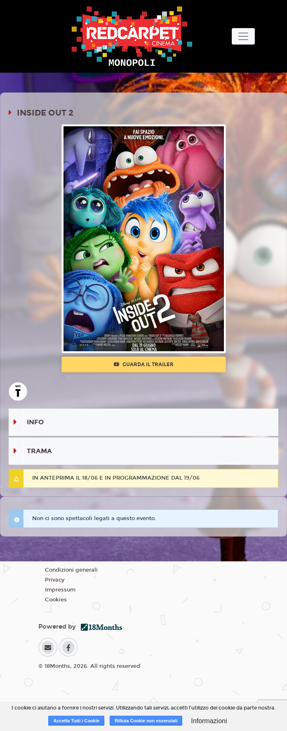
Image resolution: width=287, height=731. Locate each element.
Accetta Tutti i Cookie (76, 720)
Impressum (60, 590)
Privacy (54, 580)
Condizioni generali (71, 570)
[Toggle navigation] (243, 36)
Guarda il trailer (144, 364)
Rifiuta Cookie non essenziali (146, 720)
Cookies (56, 599)
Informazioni (209, 720)
